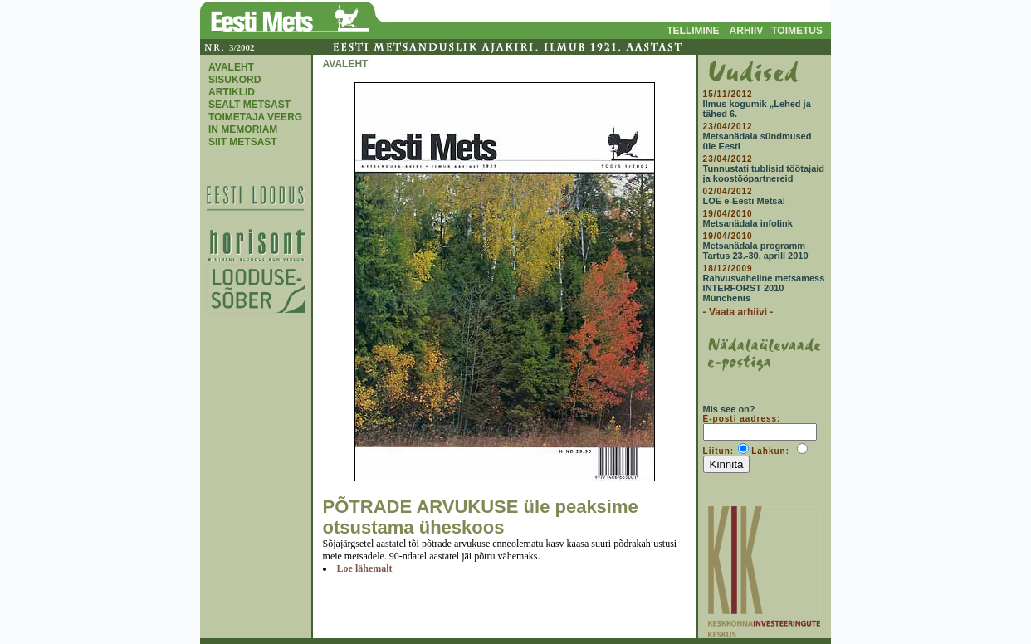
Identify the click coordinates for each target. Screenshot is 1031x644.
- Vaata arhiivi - (738, 312)
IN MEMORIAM (242, 129)
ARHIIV (747, 31)
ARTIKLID (231, 92)
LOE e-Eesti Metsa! (744, 201)
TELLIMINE (693, 31)
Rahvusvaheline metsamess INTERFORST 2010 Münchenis (764, 288)
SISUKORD (234, 79)
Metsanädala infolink (748, 223)
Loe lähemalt (365, 568)
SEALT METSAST (249, 104)
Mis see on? (729, 409)
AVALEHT (231, 67)
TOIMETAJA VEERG (255, 117)
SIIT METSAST (242, 142)
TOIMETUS (797, 31)
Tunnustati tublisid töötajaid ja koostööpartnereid (763, 173)
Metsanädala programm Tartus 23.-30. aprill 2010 (756, 251)
